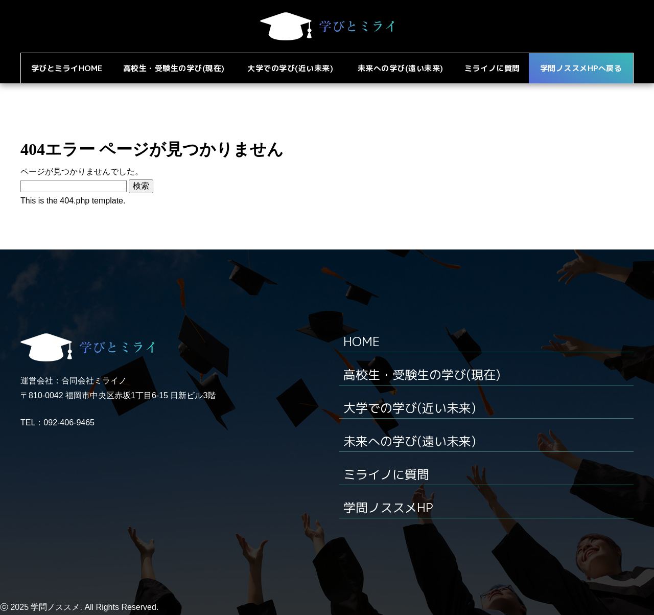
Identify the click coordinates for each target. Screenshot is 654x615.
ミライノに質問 (386, 474)
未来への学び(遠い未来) (409, 441)
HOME (361, 341)
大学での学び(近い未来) (409, 408)
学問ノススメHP (388, 507)
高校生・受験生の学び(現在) (421, 374)
